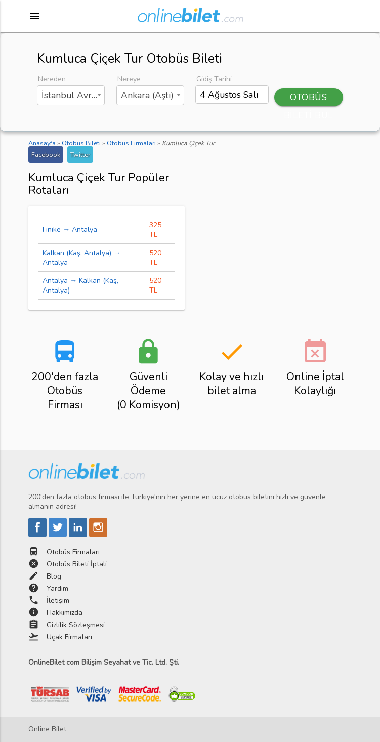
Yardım (57, 588)
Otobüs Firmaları (73, 552)
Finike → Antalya (70, 229)
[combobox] (71, 95)
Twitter (80, 154)
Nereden (52, 79)
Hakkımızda (64, 612)
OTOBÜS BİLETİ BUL (308, 98)
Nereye (129, 79)
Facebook (45, 154)
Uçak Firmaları (69, 637)
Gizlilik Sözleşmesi (76, 625)
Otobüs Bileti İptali (77, 564)
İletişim (58, 600)
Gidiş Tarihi (214, 79)
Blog (54, 576)
